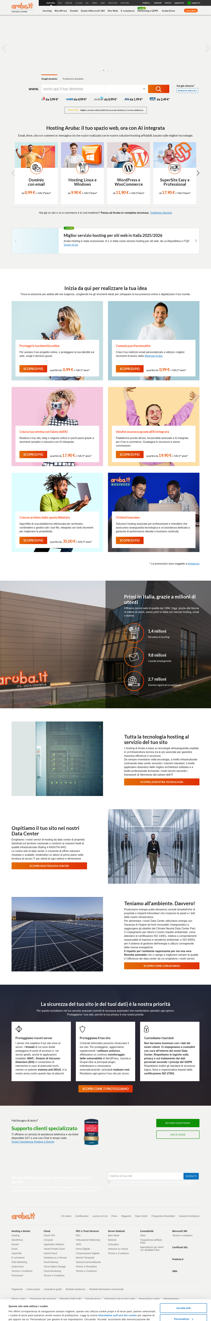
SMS (174, 1271)
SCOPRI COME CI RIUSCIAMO (162, 965)
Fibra (142, 1235)
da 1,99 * (133, 99)
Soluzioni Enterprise (189, 1216)
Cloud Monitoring (52, 1271)
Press (114, 1216)
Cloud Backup (51, 1262)
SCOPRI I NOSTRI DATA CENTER (49, 865)
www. (34, 88)
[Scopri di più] (25, 55)
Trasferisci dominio (73, 78)
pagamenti (179, 2)
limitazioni (193, 563)
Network (112, 1240)
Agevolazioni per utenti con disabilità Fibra (152, 1248)
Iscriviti (191, 1176)
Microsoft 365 (179, 1231)
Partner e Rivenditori (86, 1266)
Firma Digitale (83, 1249)
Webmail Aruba (153, 356)
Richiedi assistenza (177, 1123)
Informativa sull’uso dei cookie (117, 1297)
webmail (157, 2)
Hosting (47, 10)
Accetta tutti (183, 1290)
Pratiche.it (177, 1259)
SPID (78, 1244)
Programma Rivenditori (163, 1216)
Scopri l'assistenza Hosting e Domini (33, 1141)
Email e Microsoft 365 (93, 10)
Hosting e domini (21, 1231)
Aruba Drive (168, 10)
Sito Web (113, 10)
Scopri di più (71, 244)
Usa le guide (177, 1134)
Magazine (126, 1216)
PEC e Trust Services (87, 1231)
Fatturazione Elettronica (88, 1240)
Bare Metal (113, 1235)
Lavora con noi (99, 1216)
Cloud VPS (49, 1235)
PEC (78, 1235)
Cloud (47, 1231)
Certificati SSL (180, 1247)
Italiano (146, 2)
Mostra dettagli (17, 1314)
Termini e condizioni (182, 1235)
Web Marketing (19, 1262)
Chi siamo (66, 1216)
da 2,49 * (160, 99)
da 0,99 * (105, 99)
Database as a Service (55, 1257)
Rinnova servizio (187, 90)
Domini (74, 10)
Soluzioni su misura (118, 1249)
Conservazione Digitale (88, 1253)
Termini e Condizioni (183, 1182)
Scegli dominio (49, 78)
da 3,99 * (50, 99)
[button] (100, 70)
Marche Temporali (85, 1257)
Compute (48, 1240)
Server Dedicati (116, 1231)
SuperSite (17, 1253)
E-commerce (128, 10)
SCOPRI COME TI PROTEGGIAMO (105, 1089)
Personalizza (183, 1300)
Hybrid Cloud (50, 1253)
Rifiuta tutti (183, 1311)
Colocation (113, 1244)
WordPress (61, 10)
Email (14, 1249)
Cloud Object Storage (55, 1266)
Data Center (141, 1216)
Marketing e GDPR (147, 10)
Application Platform (54, 1244)
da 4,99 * (76, 99)
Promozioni (17, 1275)
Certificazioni (82, 1216)
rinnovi (168, 2)
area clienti (191, 10)
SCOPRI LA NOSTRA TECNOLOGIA (161, 781)
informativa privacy (157, 1182)
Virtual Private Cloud (54, 1249)
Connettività (146, 1231)
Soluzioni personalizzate (88, 1262)
